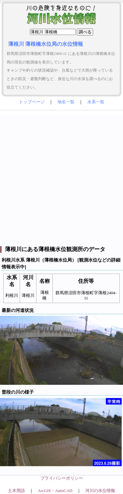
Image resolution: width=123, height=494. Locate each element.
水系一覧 (95, 102)
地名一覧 (65, 102)
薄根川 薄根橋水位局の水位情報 (45, 44)
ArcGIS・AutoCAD (55, 490)
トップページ (32, 102)
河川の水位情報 (100, 490)
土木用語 (16, 490)
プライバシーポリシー (61, 478)
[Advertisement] (61, 176)
